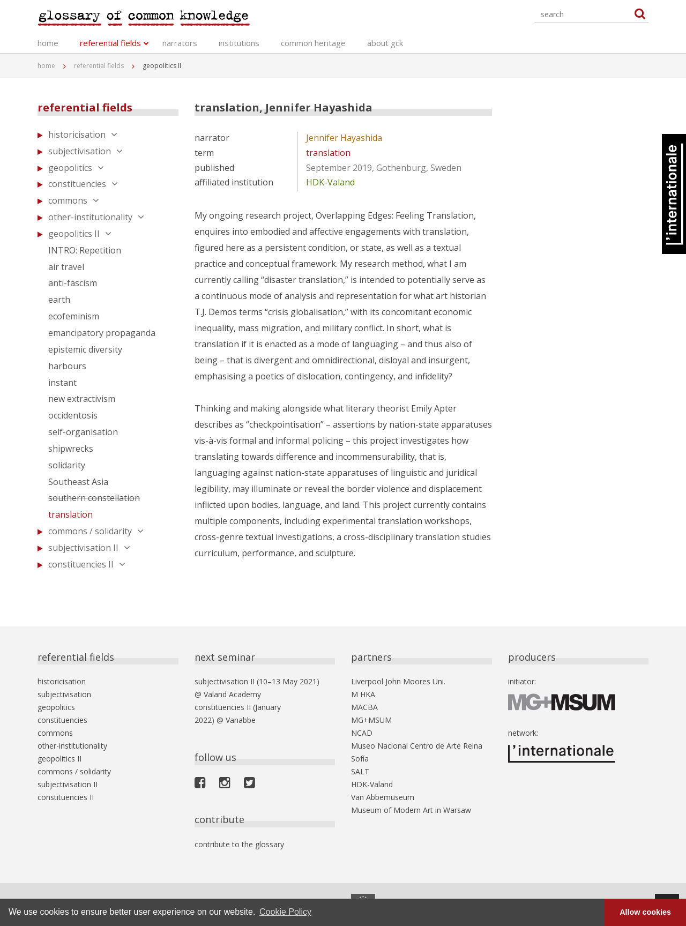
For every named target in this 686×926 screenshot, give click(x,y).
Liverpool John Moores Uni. (398, 681)
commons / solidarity (96, 531)
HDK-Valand (330, 182)
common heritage (313, 43)
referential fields (110, 43)
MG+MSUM (371, 720)
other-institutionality (96, 217)
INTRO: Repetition (84, 250)
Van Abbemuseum (382, 797)
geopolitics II (79, 234)
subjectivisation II (89, 548)
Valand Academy (232, 694)
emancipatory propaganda (101, 333)
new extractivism (81, 399)
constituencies (83, 184)
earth (59, 299)
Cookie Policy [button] (285, 911)
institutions (239, 43)
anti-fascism (72, 283)
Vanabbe (241, 720)
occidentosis (73, 415)
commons (73, 200)
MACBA (364, 707)
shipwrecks (70, 448)
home (48, 43)
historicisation (82, 134)
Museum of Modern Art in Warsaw (411, 810)
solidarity (66, 465)
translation (70, 514)
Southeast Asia (78, 482)
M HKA (363, 694)
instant (62, 383)
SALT (360, 771)
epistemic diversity (85, 349)
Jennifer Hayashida (344, 138)
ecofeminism (73, 316)
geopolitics (76, 168)
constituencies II (86, 564)
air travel (66, 267)
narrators (179, 43)
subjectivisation (85, 151)
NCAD (361, 733)
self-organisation (83, 432)
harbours (67, 366)
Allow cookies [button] (645, 912)
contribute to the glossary (239, 844)
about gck (385, 43)
